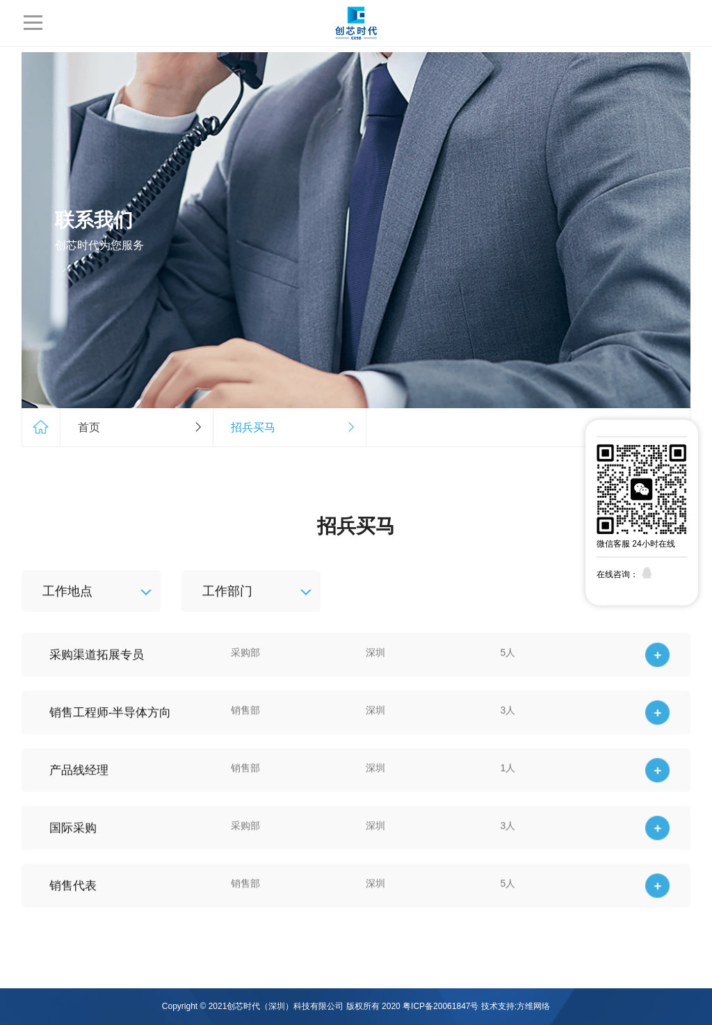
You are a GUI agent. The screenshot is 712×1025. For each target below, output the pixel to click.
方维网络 (533, 1006)
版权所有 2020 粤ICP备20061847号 (412, 1006)
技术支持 (498, 1006)
